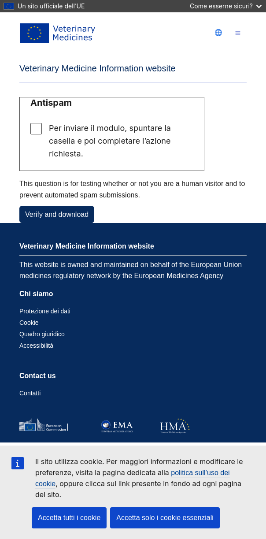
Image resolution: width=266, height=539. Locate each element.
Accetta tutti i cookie (69, 517)
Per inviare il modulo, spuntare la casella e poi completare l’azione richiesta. (110, 140)
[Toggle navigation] (238, 33)
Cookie (29, 322)
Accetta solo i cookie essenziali (165, 517)
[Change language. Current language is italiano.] (218, 32)
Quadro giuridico (42, 334)
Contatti (30, 393)
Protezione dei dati (44, 311)
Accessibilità (36, 345)
